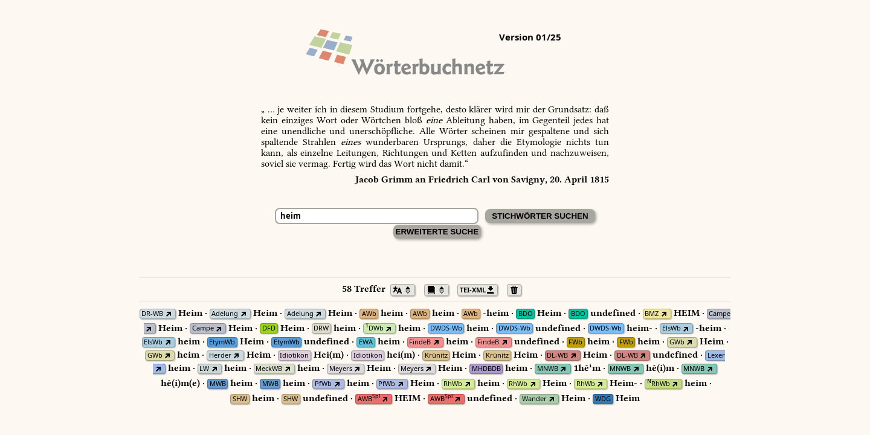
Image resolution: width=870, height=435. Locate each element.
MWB (218, 383)
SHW (240, 399)
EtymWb (222, 342)
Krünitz (436, 355)
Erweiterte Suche (437, 231)
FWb (575, 342)
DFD (269, 328)
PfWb (323, 383)
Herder (220, 355)
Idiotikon (294, 355)
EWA (366, 342)
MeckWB (269, 368)
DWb (375, 328)
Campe (719, 313)
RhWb (452, 383)
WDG (603, 399)
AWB (369, 399)
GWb (677, 342)
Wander (534, 399)
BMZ (652, 313)
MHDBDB (486, 368)
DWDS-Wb (446, 328)
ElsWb (671, 328)
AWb (369, 313)
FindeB (420, 342)
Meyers (340, 368)
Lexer (716, 355)
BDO (525, 313)
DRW (321, 328)
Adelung (224, 313)
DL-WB (557, 355)
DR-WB (152, 313)
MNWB (547, 368)
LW (204, 368)
